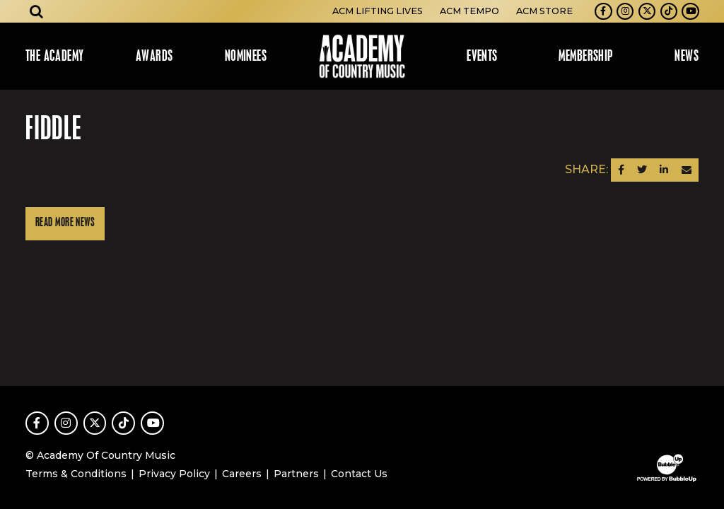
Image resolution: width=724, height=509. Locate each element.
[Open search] (36, 11)
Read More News (65, 223)
